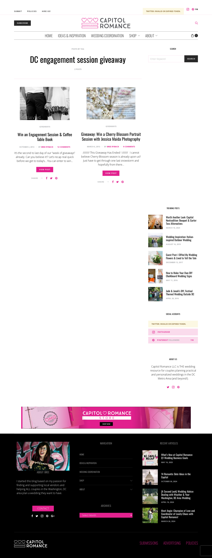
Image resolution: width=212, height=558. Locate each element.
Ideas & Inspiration (72, 35)
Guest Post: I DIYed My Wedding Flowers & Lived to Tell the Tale (181, 256)
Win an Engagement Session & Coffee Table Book (45, 136)
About (149, 35)
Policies (32, 11)
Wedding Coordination (107, 35)
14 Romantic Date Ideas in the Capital (176, 475)
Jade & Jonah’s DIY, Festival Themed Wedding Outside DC (180, 292)
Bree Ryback (47, 147)
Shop (133, 35)
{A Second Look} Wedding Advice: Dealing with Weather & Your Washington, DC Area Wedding (177, 494)
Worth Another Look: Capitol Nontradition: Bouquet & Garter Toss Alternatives (181, 220)
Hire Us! (46, 11)
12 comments (63, 147)
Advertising (172, 543)
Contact (43, 508)
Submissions (149, 543)
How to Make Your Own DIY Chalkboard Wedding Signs (179, 274)
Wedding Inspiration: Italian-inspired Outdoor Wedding (180, 238)
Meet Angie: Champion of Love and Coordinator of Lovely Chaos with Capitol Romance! (178, 514)
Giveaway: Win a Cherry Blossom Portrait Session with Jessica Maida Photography (111, 136)
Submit (18, 11)
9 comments (129, 146)
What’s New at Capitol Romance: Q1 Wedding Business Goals (177, 456)
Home (49, 35)
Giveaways (44, 126)
